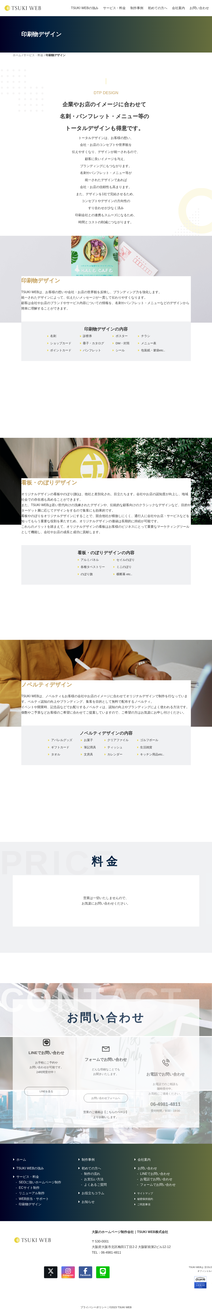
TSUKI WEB (125, 1307)
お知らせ (88, 1202)
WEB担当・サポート (34, 1198)
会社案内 (178, 8)
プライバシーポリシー (93, 1307)
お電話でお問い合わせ (156, 1179)
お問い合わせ (199, 8)
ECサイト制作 (29, 1187)
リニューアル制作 (32, 1193)
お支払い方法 (93, 1179)
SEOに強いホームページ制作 (40, 1182)
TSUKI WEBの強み (84, 8)
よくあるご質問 (95, 1184)
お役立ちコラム (93, 1193)
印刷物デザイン (30, 1204)
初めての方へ (157, 8)
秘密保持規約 (145, 1198)
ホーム (17, 55)
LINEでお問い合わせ (155, 1173)
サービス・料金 (114, 8)
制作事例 (136, 8)
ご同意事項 (143, 1204)
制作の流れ (92, 1173)
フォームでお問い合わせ (158, 1184)
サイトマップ (145, 1193)
